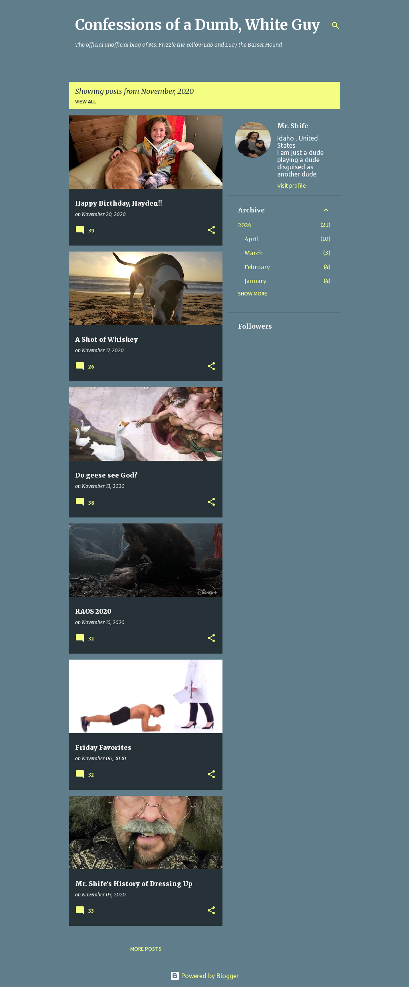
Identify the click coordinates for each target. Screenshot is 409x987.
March (253, 253)
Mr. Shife (292, 126)
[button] (211, 230)
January (255, 281)
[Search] (335, 25)
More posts (145, 948)
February (257, 267)
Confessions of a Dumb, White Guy (197, 25)
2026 (245, 225)
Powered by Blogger (204, 975)
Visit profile (291, 185)
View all (85, 101)
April (251, 239)
